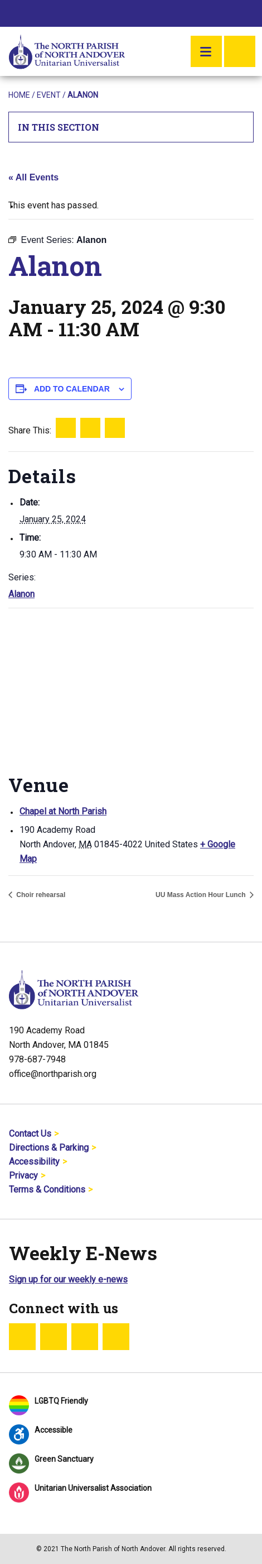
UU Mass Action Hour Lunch (202, 895)
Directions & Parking (49, 1147)
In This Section (131, 127)
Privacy (23, 1175)
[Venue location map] (131, 689)
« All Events (33, 177)
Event (49, 94)
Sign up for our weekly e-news (68, 1279)
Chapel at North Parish (63, 811)
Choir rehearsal (39, 895)
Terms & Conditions (47, 1189)
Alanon (21, 594)
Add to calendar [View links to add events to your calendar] (72, 388)
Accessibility (34, 1161)
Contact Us (30, 1133)
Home (19, 94)
